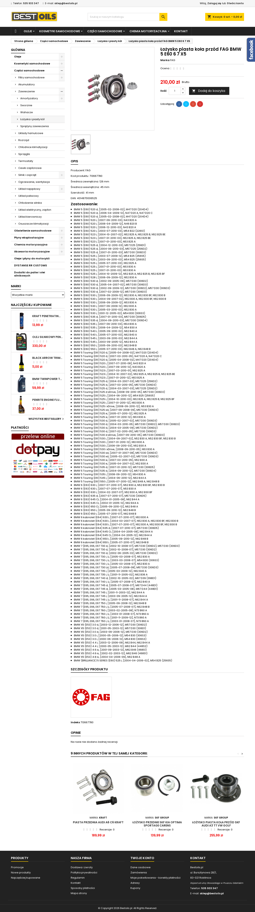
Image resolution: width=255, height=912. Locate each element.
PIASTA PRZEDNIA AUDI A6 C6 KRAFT (98, 822)
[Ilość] (175, 91)
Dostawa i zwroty (82, 867)
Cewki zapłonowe (30, 168)
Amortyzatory (29, 98)
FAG (172, 60)
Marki (16, 286)
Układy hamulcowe (30, 133)
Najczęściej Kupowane (31, 305)
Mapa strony (79, 893)
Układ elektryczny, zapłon (34, 210)
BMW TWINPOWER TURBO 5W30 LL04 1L (47, 379)
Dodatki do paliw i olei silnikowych (29, 274)
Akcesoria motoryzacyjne (32, 251)
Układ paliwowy (28, 196)
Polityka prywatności (84, 872)
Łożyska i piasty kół (32, 119)
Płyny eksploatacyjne (29, 237)
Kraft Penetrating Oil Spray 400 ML (47, 316)
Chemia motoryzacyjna (148, 31)
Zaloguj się (214, 3)
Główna (18, 50)
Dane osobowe (140, 867)
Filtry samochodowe (31, 77)
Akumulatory (26, 84)
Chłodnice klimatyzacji (32, 147)
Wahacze (26, 112)
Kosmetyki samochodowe (59, 31)
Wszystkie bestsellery (46, 419)
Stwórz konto (235, 3)
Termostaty (25, 161)
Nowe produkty (21, 872)
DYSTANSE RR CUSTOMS (30, 265)
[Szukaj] (127, 17)
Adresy (135, 883)
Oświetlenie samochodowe (32, 231)
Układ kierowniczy (30, 217)
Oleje (28, 31)
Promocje (17, 867)
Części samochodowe (104, 31)
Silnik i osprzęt (27, 175)
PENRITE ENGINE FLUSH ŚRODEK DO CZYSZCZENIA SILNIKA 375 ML (47, 399)
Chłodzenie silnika (30, 203)
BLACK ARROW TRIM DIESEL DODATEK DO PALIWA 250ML (47, 357)
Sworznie (26, 105)
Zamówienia (138, 872)
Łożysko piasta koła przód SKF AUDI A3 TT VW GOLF (216, 823)
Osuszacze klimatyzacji (33, 224)
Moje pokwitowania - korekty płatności (155, 878)
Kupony (135, 888)
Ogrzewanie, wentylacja (34, 182)
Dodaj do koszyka (208, 91)
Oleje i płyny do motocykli (32, 258)
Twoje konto (142, 858)
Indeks (75, 722)
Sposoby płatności (83, 888)
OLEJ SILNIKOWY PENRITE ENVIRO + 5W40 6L (47, 337)
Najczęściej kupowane (25, 878)
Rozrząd (23, 140)
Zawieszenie (26, 91)
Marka (165, 60)
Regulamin (78, 878)
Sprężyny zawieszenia (34, 126)
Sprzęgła (24, 154)
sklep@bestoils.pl (65, 3)
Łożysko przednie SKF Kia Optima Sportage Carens (157, 823)
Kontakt (181, 31)
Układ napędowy (29, 189)
